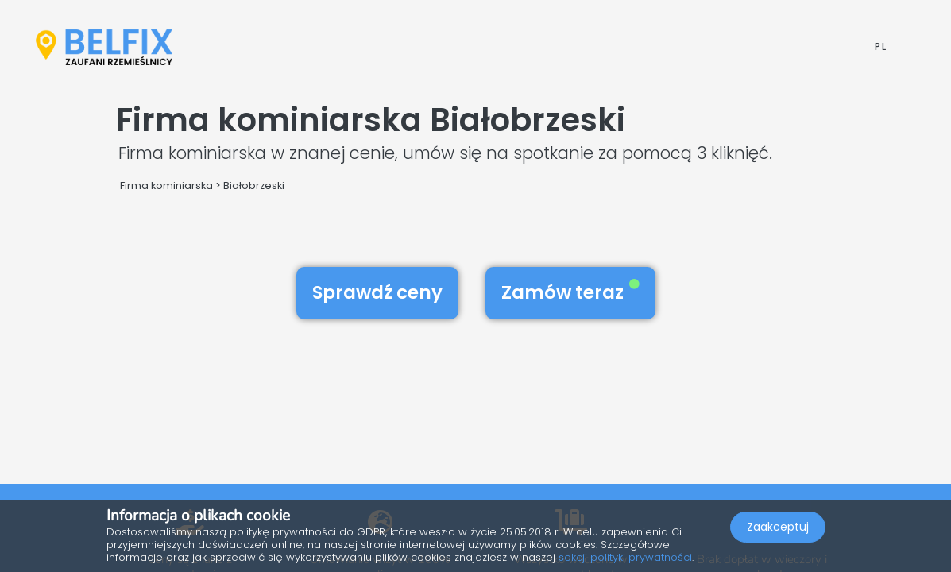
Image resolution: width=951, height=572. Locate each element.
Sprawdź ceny (377, 292)
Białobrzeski (253, 185)
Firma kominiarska (166, 185)
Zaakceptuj (778, 529)
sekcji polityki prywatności (625, 557)
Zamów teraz (570, 292)
